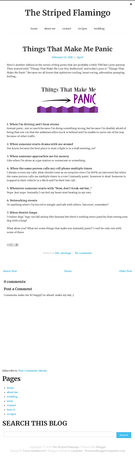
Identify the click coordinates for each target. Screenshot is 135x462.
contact (66, 28)
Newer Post (10, 271)
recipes (82, 28)
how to (11, 409)
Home (68, 271)
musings (65, 253)
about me (49, 28)
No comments (83, 253)
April (80, 57)
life (57, 253)
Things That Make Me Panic (67, 49)
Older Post (125, 271)
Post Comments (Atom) (32, 370)
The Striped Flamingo (67, 13)
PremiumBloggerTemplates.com (105, 450)
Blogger (101, 446)
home (34, 28)
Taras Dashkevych (34, 450)
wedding (99, 28)
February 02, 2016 (62, 57)
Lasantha (76, 450)
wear (10, 401)
